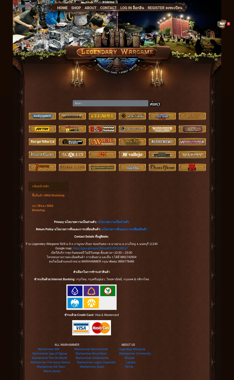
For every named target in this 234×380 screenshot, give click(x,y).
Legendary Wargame (132, 349)
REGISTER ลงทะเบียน (165, 8)
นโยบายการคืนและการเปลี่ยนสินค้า (124, 229)
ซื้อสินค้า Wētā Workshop (48, 195)
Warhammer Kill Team (51, 366)
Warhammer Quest (92, 366)
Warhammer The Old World (49, 358)
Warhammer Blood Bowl (91, 353)
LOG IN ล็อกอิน (132, 8)
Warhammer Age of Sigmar (49, 353)
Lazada (130, 362)
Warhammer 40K (49, 349)
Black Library (52, 371)
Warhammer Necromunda (91, 349)
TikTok (129, 366)
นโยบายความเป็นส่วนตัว (113, 222)
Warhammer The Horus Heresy (50, 362)
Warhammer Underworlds (92, 358)
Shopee (129, 358)
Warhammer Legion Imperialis (96, 362)
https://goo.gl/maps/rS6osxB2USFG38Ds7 (100, 248)
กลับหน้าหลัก (40, 186)
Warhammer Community (135, 353)
